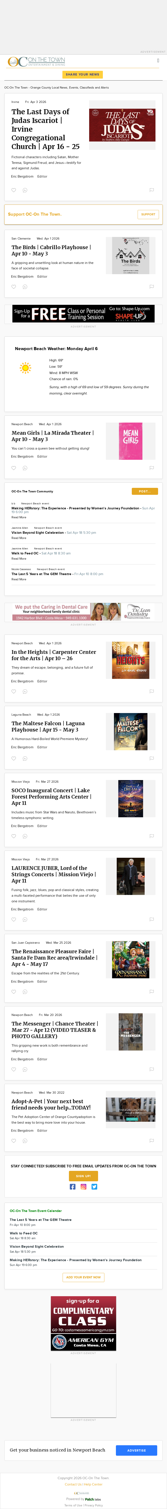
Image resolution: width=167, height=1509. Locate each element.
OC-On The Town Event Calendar (36, 1211)
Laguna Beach (21, 715)
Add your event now (83, 1277)
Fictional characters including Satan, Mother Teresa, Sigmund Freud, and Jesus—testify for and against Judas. (46, 162)
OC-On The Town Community (32, 491)
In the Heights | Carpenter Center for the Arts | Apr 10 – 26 (54, 655)
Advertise (136, 1450)
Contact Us (73, 1484)
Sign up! (83, 1176)
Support (148, 214)
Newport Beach (22, 424)
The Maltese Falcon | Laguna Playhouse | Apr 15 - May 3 (48, 726)
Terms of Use (73, 1505)
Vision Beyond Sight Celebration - (54, 533)
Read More (19, 517)
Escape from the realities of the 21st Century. (46, 973)
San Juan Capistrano (26, 943)
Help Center (93, 1484)
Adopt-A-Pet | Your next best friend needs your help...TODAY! (51, 1104)
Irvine (15, 102)
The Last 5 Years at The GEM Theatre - (57, 574)
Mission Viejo (21, 782)
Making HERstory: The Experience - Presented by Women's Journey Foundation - (83, 510)
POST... (145, 491)
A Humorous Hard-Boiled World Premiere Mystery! (50, 739)
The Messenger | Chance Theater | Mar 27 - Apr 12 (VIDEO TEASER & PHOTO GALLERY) (55, 1030)
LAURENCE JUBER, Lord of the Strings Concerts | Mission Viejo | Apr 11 (54, 874)
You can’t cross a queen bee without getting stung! (50, 448)
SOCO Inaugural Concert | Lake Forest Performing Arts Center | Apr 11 (52, 796)
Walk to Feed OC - (41, 553)
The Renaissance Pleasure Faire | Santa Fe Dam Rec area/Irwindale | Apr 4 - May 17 (55, 957)
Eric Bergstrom (22, 177)
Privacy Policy (94, 1505)
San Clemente (21, 238)
